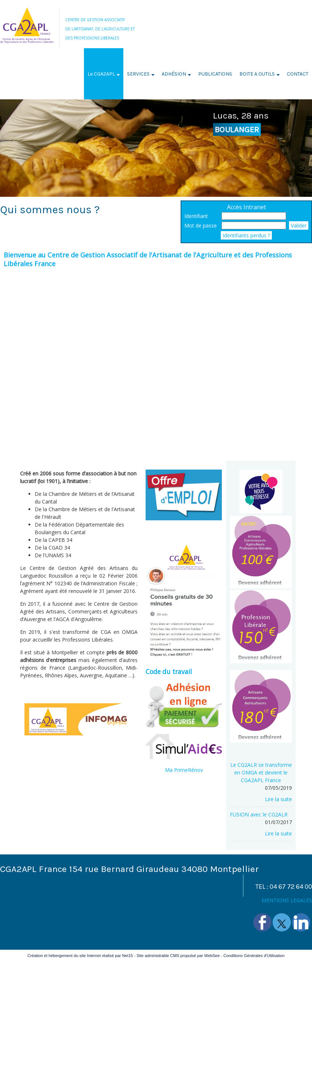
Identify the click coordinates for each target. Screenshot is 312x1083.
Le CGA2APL (101, 74)
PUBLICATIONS (215, 74)
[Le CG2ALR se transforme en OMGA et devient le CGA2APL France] (261, 772)
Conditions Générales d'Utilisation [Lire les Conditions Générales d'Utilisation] (254, 955)
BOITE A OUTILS (257, 74)
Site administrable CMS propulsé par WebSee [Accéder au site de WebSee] (178, 955)
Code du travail (169, 671)
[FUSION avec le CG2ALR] (261, 814)
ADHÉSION (174, 74)
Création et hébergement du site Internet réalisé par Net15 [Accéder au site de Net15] (80, 955)
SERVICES (138, 74)
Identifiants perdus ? (246, 235)
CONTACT (297, 74)
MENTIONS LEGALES (287, 900)
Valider (299, 225)
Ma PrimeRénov (184, 769)
